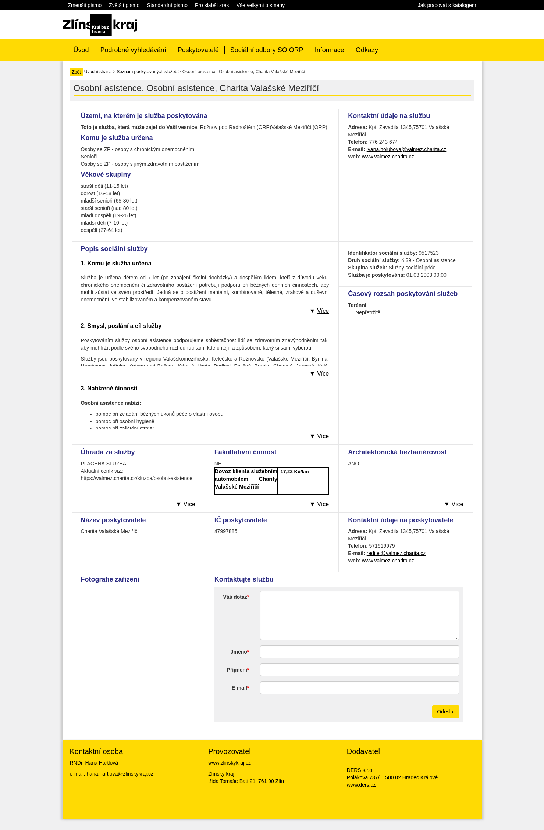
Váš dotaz (235, 597)
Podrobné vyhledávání (133, 50)
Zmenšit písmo (85, 5)
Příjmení (237, 670)
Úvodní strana (98, 71)
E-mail (239, 688)
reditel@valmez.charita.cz (396, 553)
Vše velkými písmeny (261, 5)
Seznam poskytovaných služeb (147, 71)
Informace (329, 50)
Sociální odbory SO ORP (266, 50)
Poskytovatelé (198, 50)
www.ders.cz (361, 785)
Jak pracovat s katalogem (447, 5)
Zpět (76, 72)
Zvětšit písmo (124, 5)
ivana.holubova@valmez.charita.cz (407, 149)
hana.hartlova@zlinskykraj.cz (119, 774)
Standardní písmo (167, 5)
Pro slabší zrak (212, 5)
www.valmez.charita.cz (388, 157)
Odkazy (367, 50)
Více (323, 311)
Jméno (239, 652)
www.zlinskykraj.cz (229, 763)
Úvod (81, 50)
